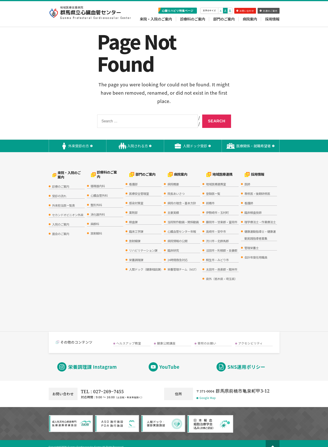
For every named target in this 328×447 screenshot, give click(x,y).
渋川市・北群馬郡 (217, 234)
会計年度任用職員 (255, 250)
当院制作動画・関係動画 (183, 215)
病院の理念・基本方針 (181, 196)
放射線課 (134, 234)
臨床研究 (173, 243)
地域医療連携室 (216, 177)
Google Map (206, 391)
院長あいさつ (175, 186)
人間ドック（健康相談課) (145, 262)
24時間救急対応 (177, 253)
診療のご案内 (60, 177)
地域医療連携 (215, 170)
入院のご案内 (60, 215)
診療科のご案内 (192, 19)
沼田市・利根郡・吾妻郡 (221, 243)
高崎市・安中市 (216, 224)
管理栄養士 (251, 241)
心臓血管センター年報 (181, 224)
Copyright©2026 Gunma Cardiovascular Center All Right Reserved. (93, 440)
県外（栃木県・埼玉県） (221, 272)
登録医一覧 (213, 186)
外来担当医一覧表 (63, 196)
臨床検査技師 (253, 205)
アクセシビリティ (250, 336)
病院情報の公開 (177, 234)
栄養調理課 (136, 253)
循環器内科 (97, 177)
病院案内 (250, 19)
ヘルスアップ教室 (128, 336)
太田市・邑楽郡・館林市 (221, 262)
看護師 (248, 196)
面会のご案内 (60, 224)
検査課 (133, 215)
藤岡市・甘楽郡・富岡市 (221, 215)
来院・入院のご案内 (156, 19)
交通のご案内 (268, 10)
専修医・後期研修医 (257, 186)
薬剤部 (133, 205)
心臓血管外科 (99, 186)
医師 (247, 177)
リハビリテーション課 (143, 243)
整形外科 (96, 196)
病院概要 (173, 177)
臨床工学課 (136, 224)
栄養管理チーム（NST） (182, 262)
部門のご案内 (224, 19)
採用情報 (272, 19)
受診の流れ (59, 186)
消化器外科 (97, 205)
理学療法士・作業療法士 (260, 215)
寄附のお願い (207, 336)
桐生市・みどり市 (217, 253)
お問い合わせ (245, 10)
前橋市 (210, 196)
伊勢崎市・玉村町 (217, 205)
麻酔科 (94, 215)
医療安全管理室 (139, 186)
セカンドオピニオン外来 (68, 205)
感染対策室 (136, 196)
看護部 (133, 177)
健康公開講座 (166, 336)
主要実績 (173, 205)
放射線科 (96, 224)
